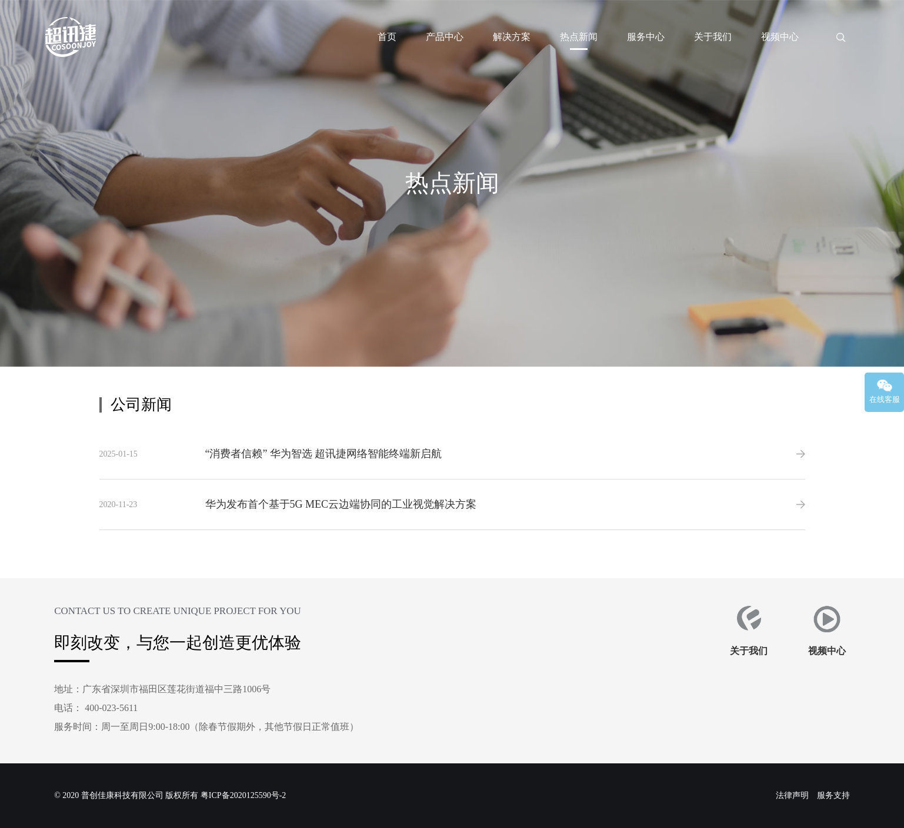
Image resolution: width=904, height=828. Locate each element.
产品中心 (444, 37)
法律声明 (792, 795)
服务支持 (833, 795)
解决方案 (512, 37)
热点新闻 (579, 37)
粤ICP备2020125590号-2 (243, 795)
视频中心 (780, 37)
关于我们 (713, 37)
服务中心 (646, 37)
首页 (387, 37)
